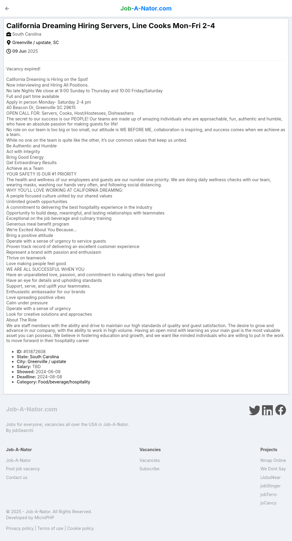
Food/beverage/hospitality (64, 381)
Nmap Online (273, 460)
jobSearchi (22, 430)
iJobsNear (271, 477)
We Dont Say (273, 468)
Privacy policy (20, 528)
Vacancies (149, 460)
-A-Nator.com (146, 8)
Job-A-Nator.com (31, 409)
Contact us (17, 477)
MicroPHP (44, 517)
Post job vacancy (23, 468)
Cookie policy (80, 528)
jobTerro (269, 494)
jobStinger (271, 485)
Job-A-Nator (18, 460)
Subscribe (149, 468)
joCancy (269, 502)
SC (56, 42)
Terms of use (50, 528)
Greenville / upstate (31, 42)
